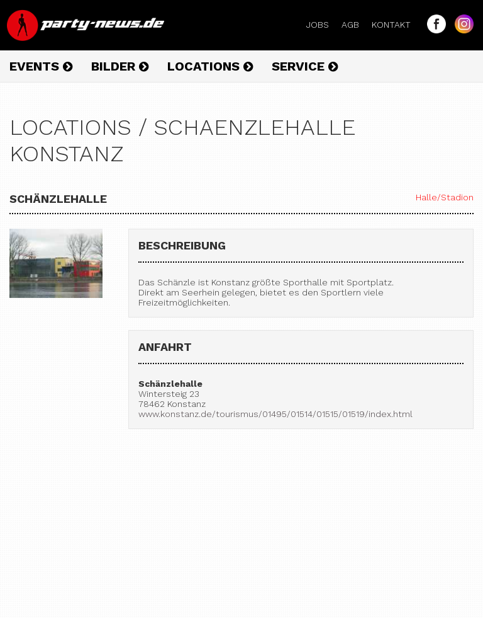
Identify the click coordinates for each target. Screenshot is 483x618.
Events (40, 66)
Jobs (322, 25)
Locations (210, 66)
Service (305, 66)
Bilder (119, 66)
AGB (355, 25)
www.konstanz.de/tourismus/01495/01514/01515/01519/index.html (275, 414)
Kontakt (396, 25)
